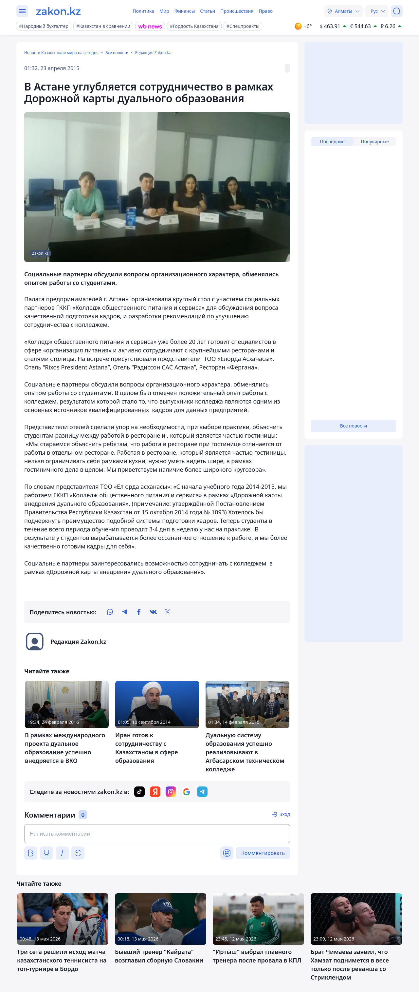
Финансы (184, 11)
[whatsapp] (110, 612)
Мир (164, 11)
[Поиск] (397, 11)
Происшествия (236, 11)
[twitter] (167, 612)
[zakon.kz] (58, 11)
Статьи (207, 11)
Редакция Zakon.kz (153, 52)
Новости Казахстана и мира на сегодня (61, 52)
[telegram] (124, 612)
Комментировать (263, 853)
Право (266, 11)
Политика (143, 11)
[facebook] (139, 612)
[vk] (153, 612)
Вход (284, 814)
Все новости (117, 52)
